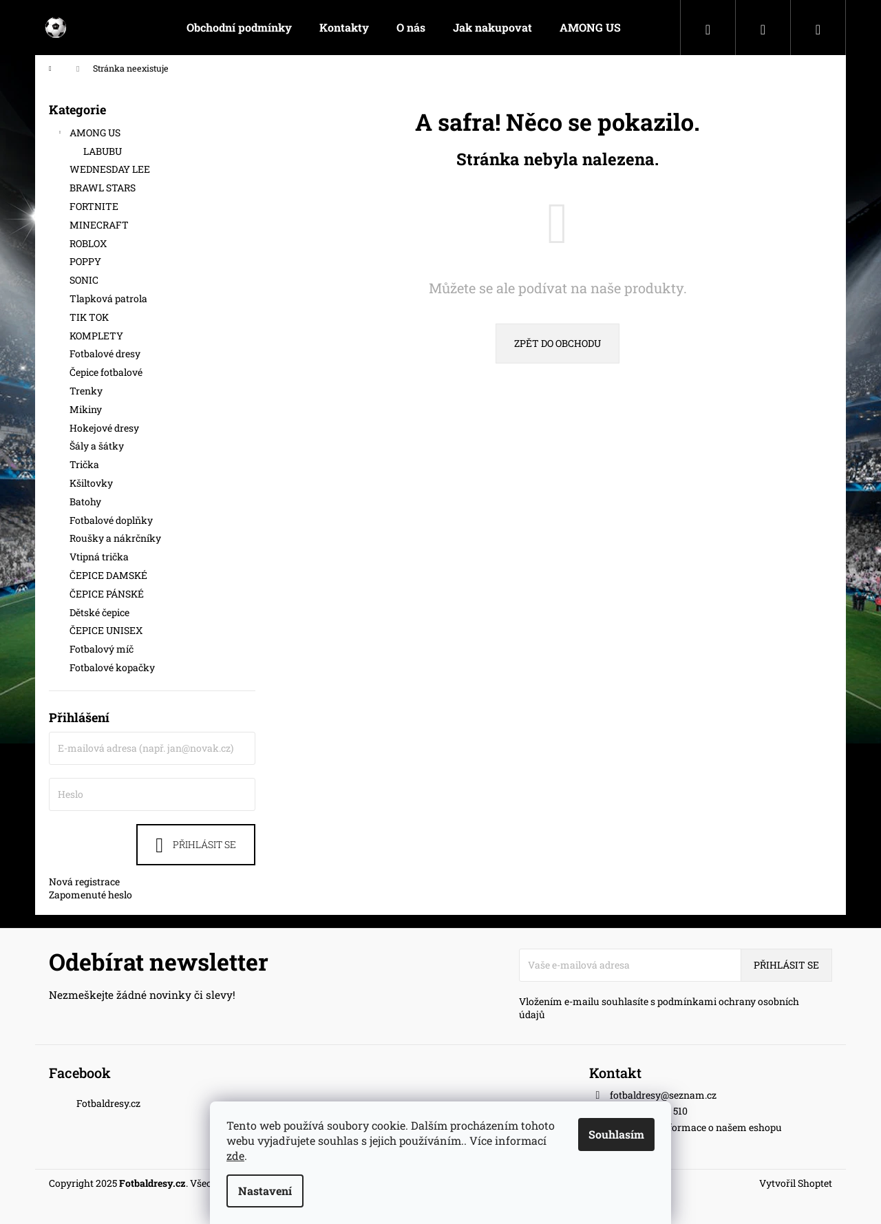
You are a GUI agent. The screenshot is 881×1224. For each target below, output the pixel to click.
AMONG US (88, 134)
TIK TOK (90, 317)
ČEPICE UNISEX (107, 630)
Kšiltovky (92, 482)
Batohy (86, 501)
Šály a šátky (98, 445)
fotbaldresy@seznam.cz (663, 1094)
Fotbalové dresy (107, 353)
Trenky (87, 390)
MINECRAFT (100, 224)
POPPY (86, 261)
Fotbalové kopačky (113, 667)
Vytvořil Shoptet (795, 1183)
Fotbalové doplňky (112, 520)
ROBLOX (89, 243)
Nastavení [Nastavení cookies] (265, 1190)
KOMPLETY (97, 335)
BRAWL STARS (104, 187)
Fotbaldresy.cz (108, 1103)
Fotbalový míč (103, 648)
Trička (85, 464)
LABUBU (102, 151)
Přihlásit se (204, 844)
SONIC (85, 279)
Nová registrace (84, 881)
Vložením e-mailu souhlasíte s (659, 1008)
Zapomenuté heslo (90, 894)
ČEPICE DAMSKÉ (109, 575)
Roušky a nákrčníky (116, 538)
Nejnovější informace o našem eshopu (696, 1127)
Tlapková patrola (109, 298)
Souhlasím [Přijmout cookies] (616, 1134)
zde (235, 1155)
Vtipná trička (100, 556)
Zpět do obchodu (557, 343)
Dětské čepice (100, 612)
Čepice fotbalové (107, 372)
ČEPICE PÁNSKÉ (108, 593)
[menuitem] (239, 27)
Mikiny (87, 409)
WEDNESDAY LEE (111, 169)
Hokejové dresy (105, 427)
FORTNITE (95, 206)
